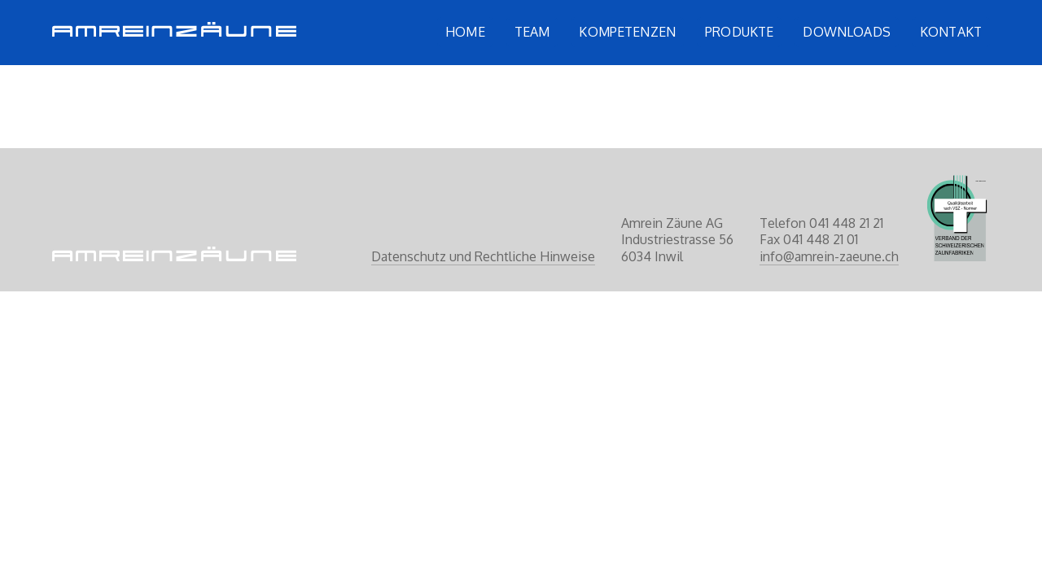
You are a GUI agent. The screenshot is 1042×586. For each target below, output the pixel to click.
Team (532, 32)
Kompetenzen (627, 32)
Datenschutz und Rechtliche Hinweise (483, 256)
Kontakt (951, 32)
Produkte (739, 32)
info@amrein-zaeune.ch (829, 256)
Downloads (846, 32)
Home (465, 32)
